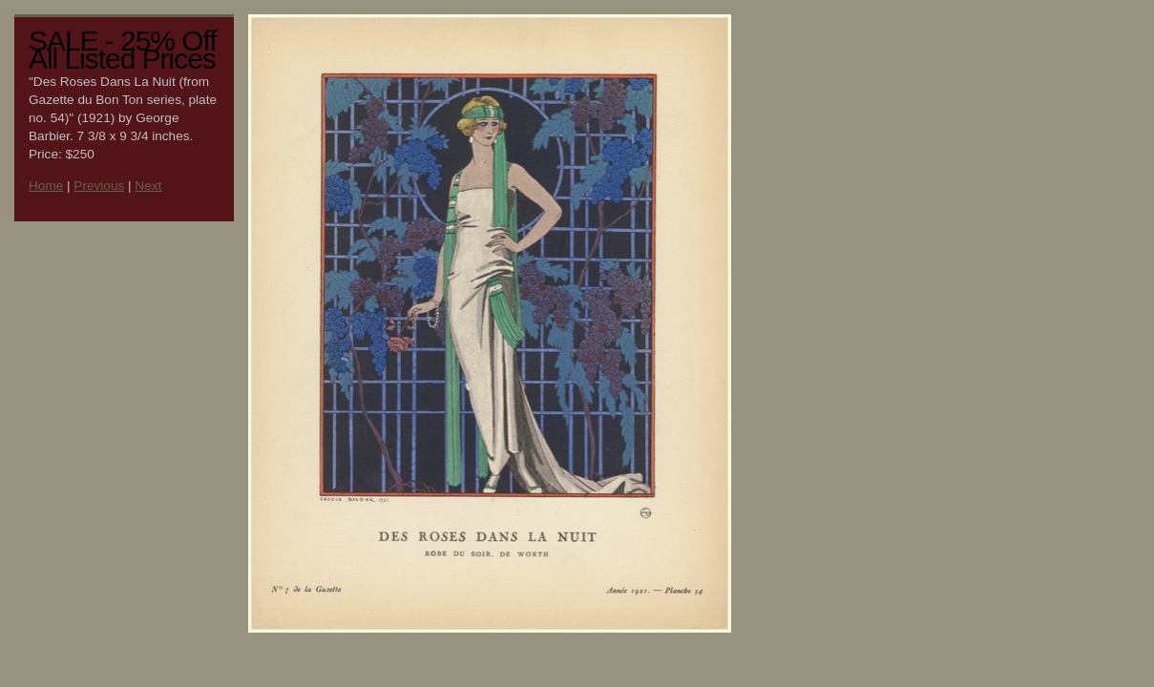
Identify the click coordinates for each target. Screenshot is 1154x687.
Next (148, 185)
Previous (98, 185)
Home (46, 185)
